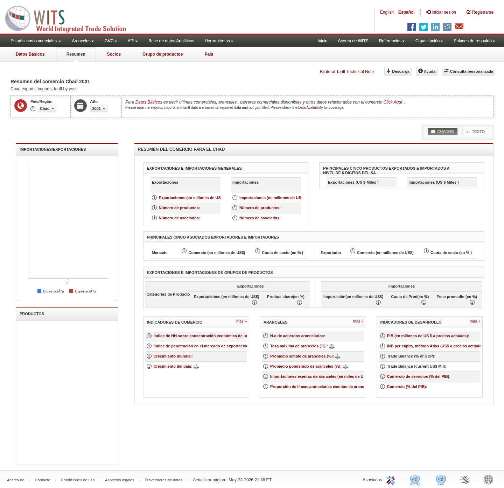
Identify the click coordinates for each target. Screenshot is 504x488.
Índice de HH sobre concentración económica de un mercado (210, 336)
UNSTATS (441, 479)
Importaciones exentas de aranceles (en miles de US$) (320, 376)
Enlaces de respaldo (474, 40)
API (133, 40)
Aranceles (83, 40)
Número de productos (179, 208)
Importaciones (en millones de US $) (272, 198)
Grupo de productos (162, 54)
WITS (70, 17)
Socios (114, 54)
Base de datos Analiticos (171, 40)
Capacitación (429, 40)
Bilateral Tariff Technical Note (347, 71)
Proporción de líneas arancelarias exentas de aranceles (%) (324, 386)
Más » (241, 321)
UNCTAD (417, 479)
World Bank (490, 479)
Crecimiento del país (172, 366)
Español (406, 12)
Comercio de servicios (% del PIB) (418, 376)
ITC (392, 479)
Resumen (75, 54)
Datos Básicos (30, 54)
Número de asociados (179, 218)
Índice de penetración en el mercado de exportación (201, 346)
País (208, 54)
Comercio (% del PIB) (406, 386)
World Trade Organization (465, 479)
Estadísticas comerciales (35, 40)
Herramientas (219, 40)
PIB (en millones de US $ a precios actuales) (427, 336)
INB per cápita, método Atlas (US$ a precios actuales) (436, 346)
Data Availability (311, 107)
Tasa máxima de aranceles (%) (298, 346)
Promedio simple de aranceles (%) (301, 356)
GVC (111, 40)
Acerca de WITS (353, 40)
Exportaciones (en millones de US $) (192, 198)
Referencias (392, 40)
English (387, 12)
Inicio (322, 40)
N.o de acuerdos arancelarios (297, 336)
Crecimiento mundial (173, 356)
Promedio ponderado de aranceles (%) (305, 366)
